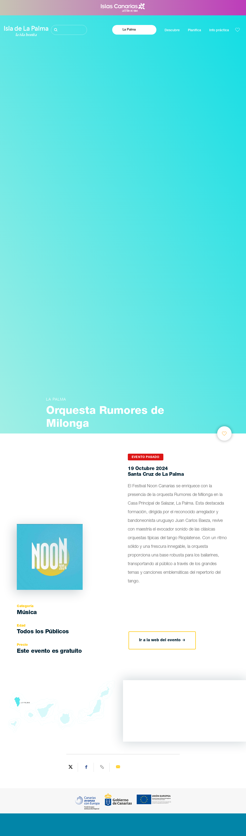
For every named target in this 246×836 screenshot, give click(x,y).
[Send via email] (118, 767)
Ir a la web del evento (162, 640)
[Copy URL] (102, 767)
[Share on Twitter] (70, 767)
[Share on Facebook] (86, 767)
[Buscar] (69, 30)
